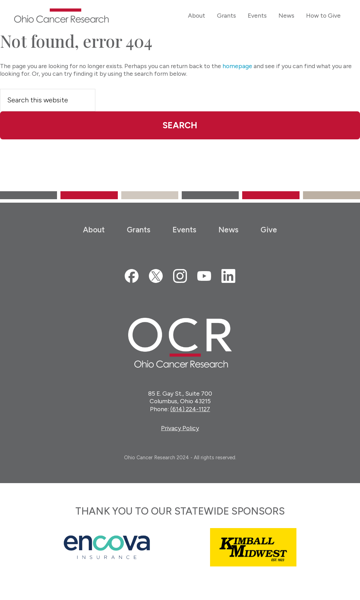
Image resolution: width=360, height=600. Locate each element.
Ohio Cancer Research (61, 15)
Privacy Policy (180, 428)
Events (184, 229)
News (228, 229)
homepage (237, 66)
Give (268, 229)
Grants (138, 229)
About (94, 229)
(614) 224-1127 (190, 409)
